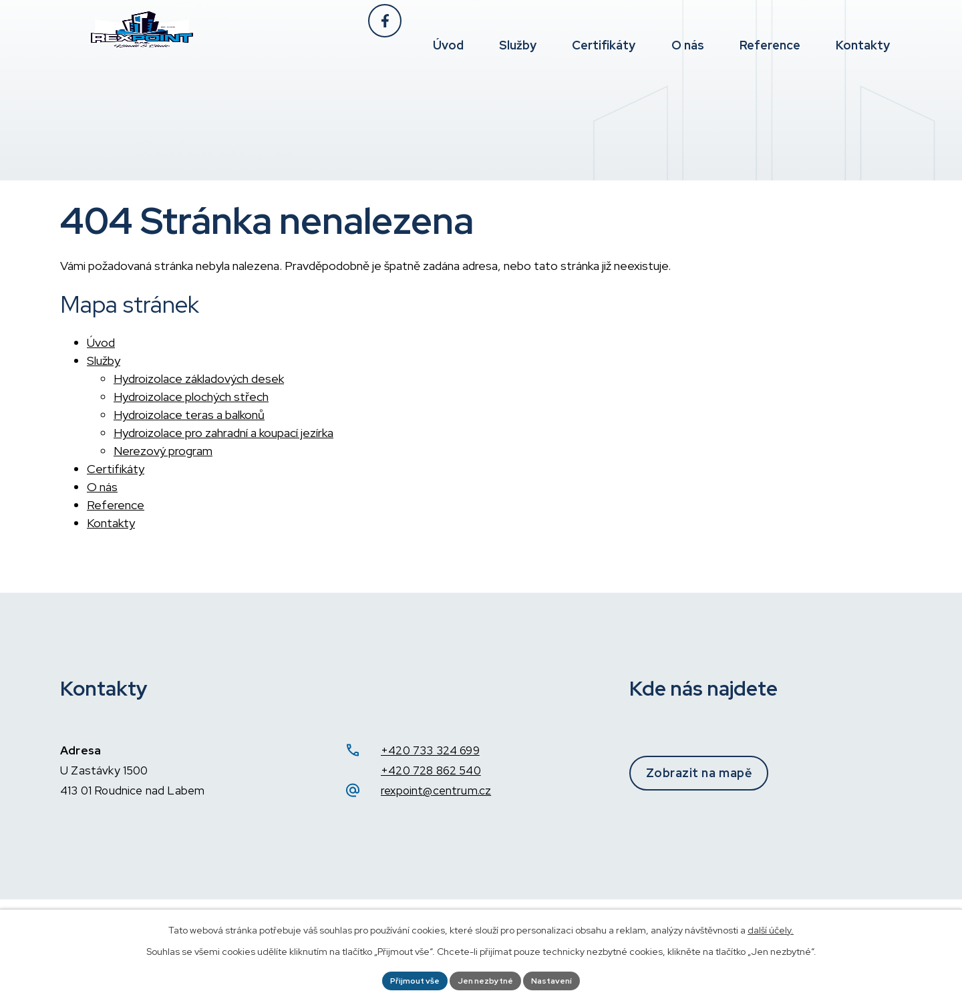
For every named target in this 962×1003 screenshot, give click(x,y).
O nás (102, 486)
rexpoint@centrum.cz (436, 790)
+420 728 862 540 (431, 770)
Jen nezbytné (485, 979)
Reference (115, 505)
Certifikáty (115, 468)
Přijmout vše (405, 979)
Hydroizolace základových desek (199, 378)
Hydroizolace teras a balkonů (189, 414)
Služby (103, 360)
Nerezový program (163, 450)
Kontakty (111, 523)
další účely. (771, 927)
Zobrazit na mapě (723, 772)
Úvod (101, 342)
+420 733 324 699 (430, 750)
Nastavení (561, 979)
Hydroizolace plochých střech (191, 396)
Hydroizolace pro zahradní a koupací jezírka (223, 432)
